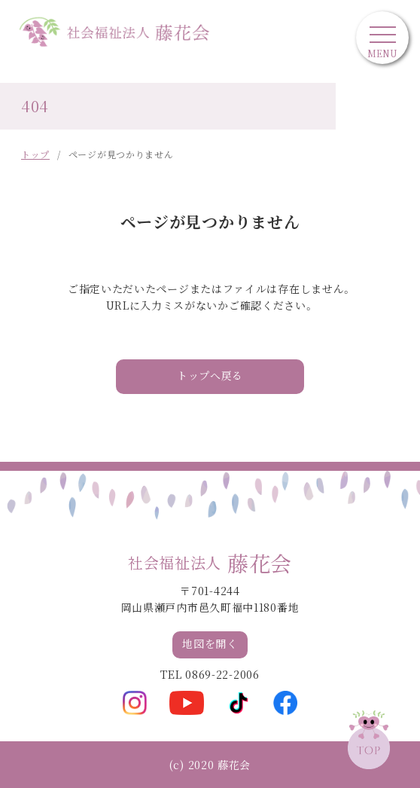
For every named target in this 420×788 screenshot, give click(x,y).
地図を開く (210, 644)
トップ (35, 154)
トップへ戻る (210, 376)
